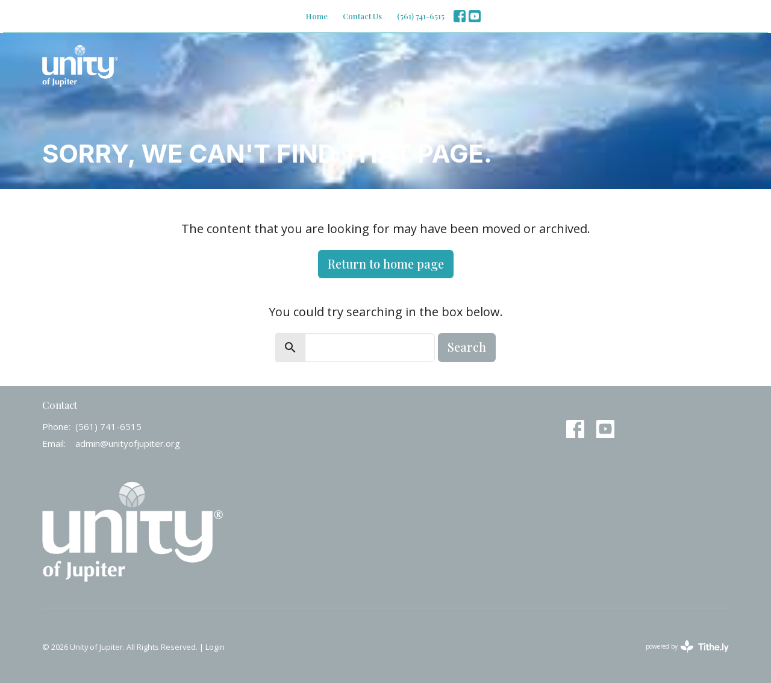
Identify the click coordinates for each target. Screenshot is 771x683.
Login (215, 646)
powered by (687, 646)
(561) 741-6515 (421, 16)
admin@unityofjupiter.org (127, 443)
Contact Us (362, 16)
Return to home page (386, 263)
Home (316, 16)
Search (467, 346)
